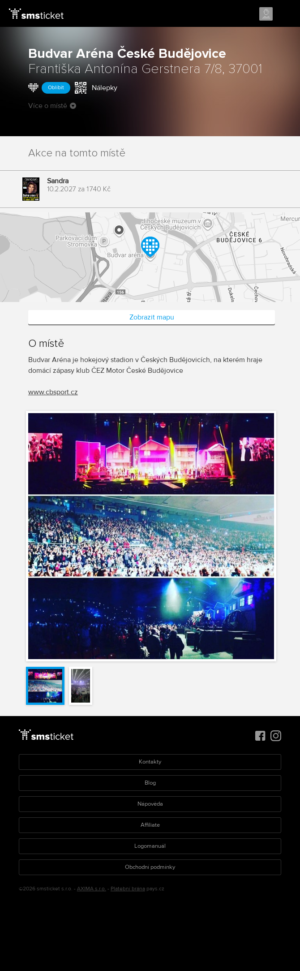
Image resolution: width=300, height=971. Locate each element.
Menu (285, 14)
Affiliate (150, 825)
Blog (150, 782)
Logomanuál (150, 846)
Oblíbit (56, 87)
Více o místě (52, 105)
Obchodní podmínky (150, 867)
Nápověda (150, 803)
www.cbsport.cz (53, 392)
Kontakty (150, 761)
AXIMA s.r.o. (91, 888)
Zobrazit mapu (151, 317)
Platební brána (128, 888)
